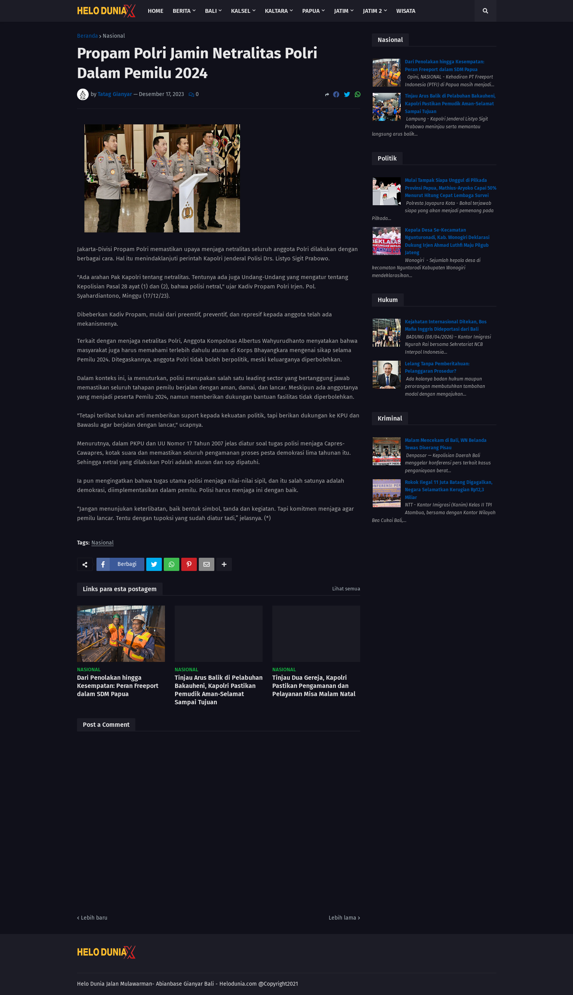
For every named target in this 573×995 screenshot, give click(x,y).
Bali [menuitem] (211, 10)
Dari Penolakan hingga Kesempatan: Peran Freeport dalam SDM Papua (117, 686)
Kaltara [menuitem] (276, 10)
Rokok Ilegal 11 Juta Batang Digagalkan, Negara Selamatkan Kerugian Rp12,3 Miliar (448, 490)
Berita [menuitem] (182, 10)
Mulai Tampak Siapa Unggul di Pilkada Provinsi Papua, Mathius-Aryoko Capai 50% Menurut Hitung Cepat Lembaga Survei (450, 188)
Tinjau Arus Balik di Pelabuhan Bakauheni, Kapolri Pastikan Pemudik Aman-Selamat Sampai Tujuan (219, 689)
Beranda (87, 36)
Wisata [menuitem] (405, 10)
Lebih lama (342, 918)
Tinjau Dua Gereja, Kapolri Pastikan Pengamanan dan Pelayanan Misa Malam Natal (314, 686)
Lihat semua (346, 589)
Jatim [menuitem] (341, 10)
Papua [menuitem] (311, 10)
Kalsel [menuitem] (241, 10)
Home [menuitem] (155, 10)
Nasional (114, 36)
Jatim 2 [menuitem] (372, 10)
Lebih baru (94, 918)
